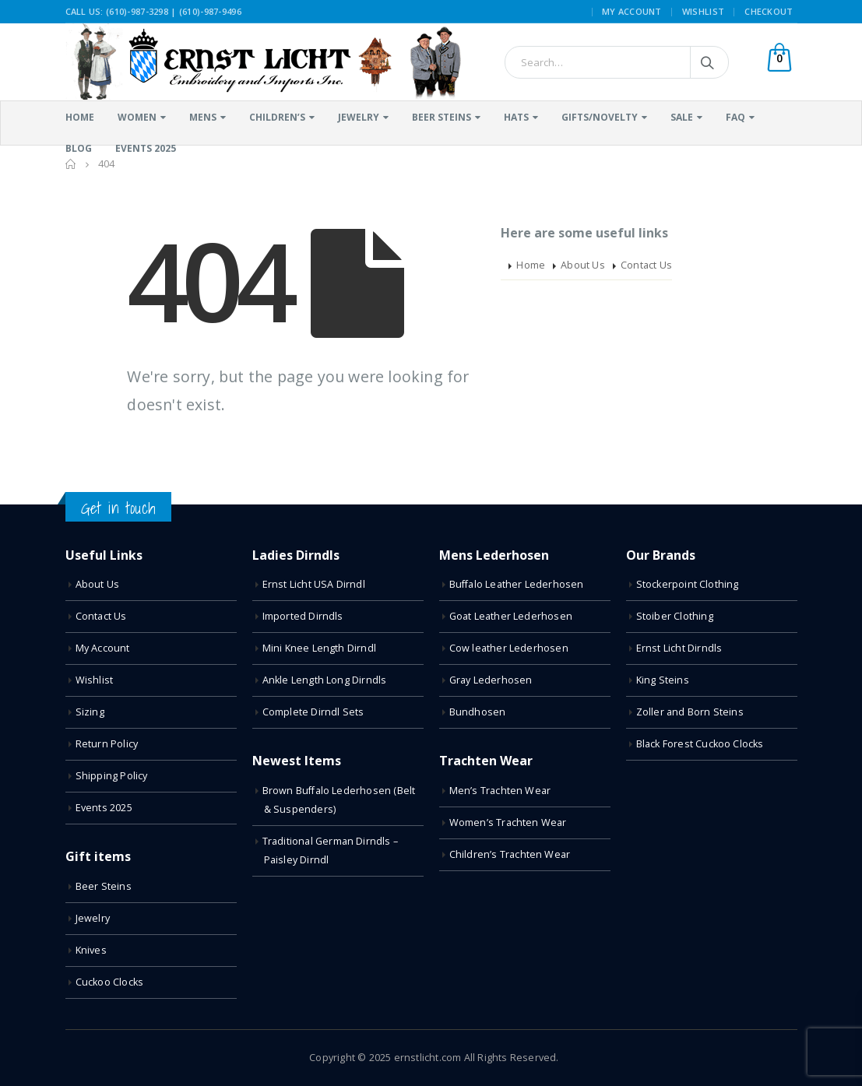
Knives (91, 950)
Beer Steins (441, 117)
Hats (516, 117)
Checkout (768, 11)
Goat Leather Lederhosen (511, 616)
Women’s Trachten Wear (508, 822)
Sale (681, 117)
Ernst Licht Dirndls (679, 648)
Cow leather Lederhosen (508, 648)
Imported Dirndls (302, 616)
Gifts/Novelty (599, 117)
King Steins (662, 680)
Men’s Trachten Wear (500, 790)
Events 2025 (104, 807)
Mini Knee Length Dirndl (319, 648)
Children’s (277, 117)
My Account (632, 11)
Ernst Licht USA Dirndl (313, 584)
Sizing (90, 712)
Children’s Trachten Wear (510, 854)
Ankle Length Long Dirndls (324, 680)
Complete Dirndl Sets (313, 712)
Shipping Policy (112, 775)
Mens (202, 117)
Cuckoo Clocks (110, 982)
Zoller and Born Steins (690, 712)
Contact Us (646, 265)
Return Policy (107, 743)
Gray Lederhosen (491, 680)
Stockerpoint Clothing (687, 584)
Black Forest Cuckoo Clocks (700, 743)
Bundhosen (477, 712)
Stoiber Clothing (674, 616)
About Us (583, 265)
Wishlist (703, 11)
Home (79, 117)
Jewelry (358, 117)
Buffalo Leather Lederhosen (516, 584)
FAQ (735, 117)
